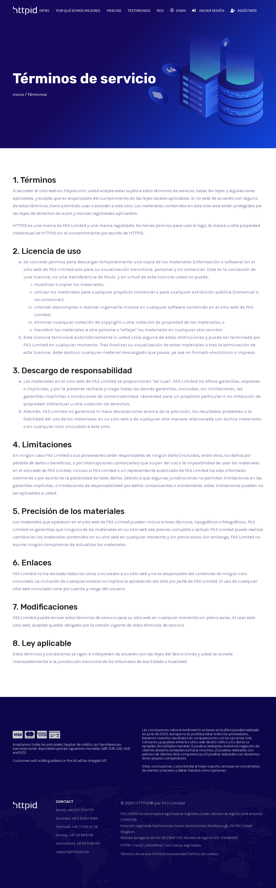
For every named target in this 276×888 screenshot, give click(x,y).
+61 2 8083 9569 (85, 818)
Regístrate (243, 10)
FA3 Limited (173, 803)
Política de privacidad (170, 854)
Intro (44, 10)
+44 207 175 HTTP (80, 810)
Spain (177, 10)
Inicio (18, 94)
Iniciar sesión (208, 10)
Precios (114, 10)
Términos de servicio (135, 854)
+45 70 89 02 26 (85, 827)
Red (160, 10)
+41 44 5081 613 (88, 843)
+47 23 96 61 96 (81, 835)
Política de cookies (203, 854)
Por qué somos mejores (78, 10)
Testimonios (139, 10)
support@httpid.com (72, 852)
